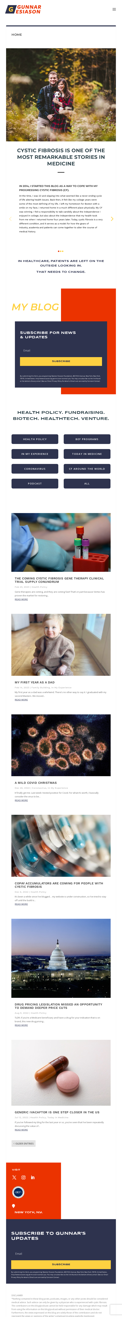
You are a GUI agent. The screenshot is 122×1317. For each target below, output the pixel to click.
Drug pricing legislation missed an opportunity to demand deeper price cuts (58, 1006)
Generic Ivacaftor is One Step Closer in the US (57, 1112)
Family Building (41, 687)
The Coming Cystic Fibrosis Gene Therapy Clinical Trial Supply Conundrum (59, 580)
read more (21, 599)
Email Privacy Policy (54, 381)
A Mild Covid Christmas (36, 782)
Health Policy (39, 587)
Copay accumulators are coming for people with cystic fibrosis (59, 884)
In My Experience (61, 687)
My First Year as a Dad (35, 682)
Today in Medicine (57, 1117)
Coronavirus (39, 788)
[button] (10, 218)
